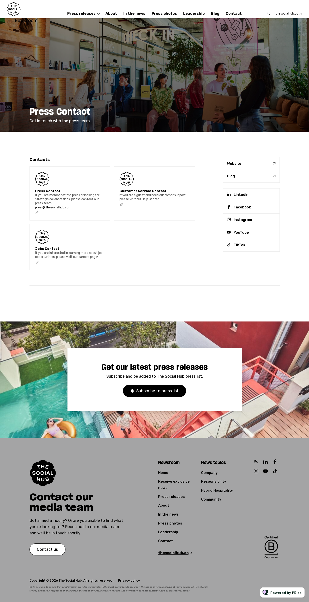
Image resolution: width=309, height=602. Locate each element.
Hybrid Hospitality (217, 490)
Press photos (164, 13)
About (111, 13)
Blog (215, 13)
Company (209, 473)
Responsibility (213, 481)
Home (163, 473)
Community (211, 499)
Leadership (194, 13)
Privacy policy (129, 581)
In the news (134, 13)
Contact (234, 13)
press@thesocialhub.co (52, 211)
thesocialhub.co (286, 13)
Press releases (81, 13)
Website (234, 163)
